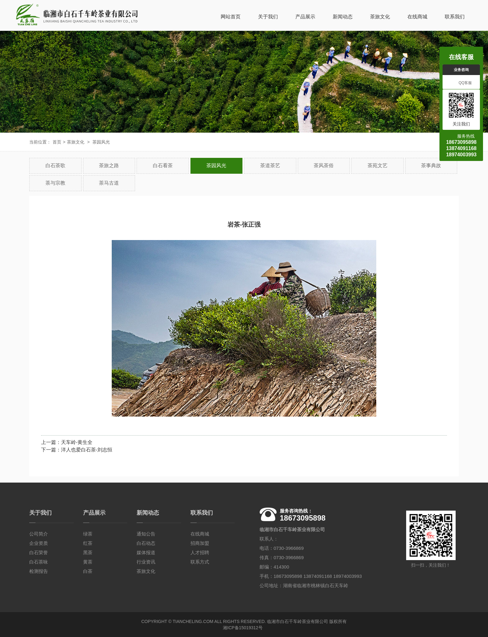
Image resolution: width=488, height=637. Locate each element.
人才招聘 (199, 552)
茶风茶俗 (324, 165)
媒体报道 (146, 552)
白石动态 (146, 543)
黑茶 (87, 552)
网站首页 (231, 16)
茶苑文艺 (377, 165)
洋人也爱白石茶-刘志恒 (86, 449)
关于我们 (268, 16)
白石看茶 (163, 165)
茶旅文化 (380, 16)
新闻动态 (343, 16)
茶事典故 (431, 165)
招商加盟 (199, 543)
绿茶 (87, 533)
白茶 (87, 571)
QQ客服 (461, 83)
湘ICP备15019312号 (243, 627)
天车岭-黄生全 (76, 442)
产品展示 (305, 16)
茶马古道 (109, 183)
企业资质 (38, 543)
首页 (57, 141)
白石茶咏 (38, 561)
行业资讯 (146, 561)
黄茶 (87, 561)
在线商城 (417, 16)
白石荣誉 (38, 552)
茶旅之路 (109, 165)
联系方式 (199, 561)
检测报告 (38, 571)
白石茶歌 (55, 165)
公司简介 (38, 533)
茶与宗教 (55, 183)
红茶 (87, 543)
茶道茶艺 (270, 165)
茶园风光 (101, 141)
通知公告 (146, 533)
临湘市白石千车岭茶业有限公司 (297, 621)
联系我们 (455, 16)
